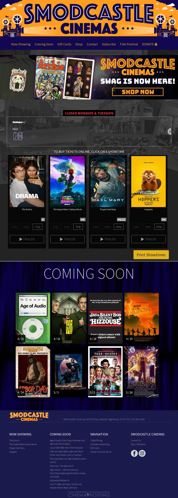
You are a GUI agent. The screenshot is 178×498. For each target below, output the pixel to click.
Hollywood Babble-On (59, 480)
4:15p (26, 226)
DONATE (149, 44)
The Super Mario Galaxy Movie (23, 444)
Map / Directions (138, 444)
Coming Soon (44, 44)
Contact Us (136, 440)
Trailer (26, 239)
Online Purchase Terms (100, 451)
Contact (92, 44)
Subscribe (109, 44)
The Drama (14, 440)
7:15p (38, 226)
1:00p (95, 226)
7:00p (78, 226)
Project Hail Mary (17, 447)
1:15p (14, 226)
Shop (79, 44)
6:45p (119, 226)
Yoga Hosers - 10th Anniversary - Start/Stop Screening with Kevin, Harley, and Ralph (68, 473)
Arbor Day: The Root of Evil (61, 465)
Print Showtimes (151, 254)
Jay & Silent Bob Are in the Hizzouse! (66, 447)
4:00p (107, 226)
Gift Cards (64, 44)
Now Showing (21, 44)
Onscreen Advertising (100, 444)
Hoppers (13, 451)
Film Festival (129, 44)
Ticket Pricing (96, 440)
